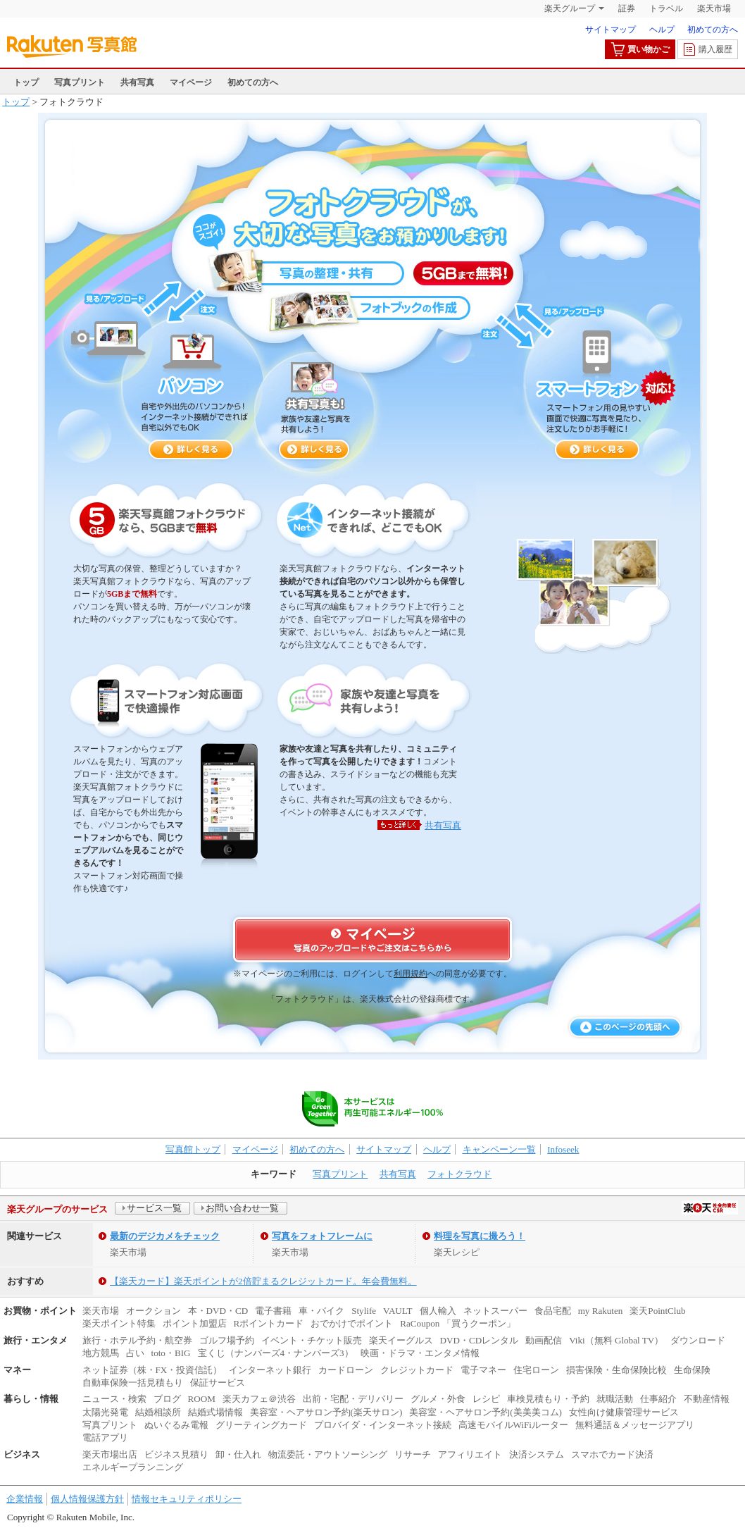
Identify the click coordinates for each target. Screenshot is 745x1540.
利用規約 (410, 974)
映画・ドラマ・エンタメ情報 (420, 1353)
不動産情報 (707, 1398)
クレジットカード (416, 1370)
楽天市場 (714, 8)
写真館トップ (192, 1149)
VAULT (398, 1310)
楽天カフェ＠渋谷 (259, 1398)
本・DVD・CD (218, 1310)
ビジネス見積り (176, 1454)
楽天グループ (569, 8)
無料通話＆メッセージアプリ (634, 1425)
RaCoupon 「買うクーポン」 (457, 1323)
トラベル (666, 8)
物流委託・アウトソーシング (327, 1454)
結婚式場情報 (215, 1412)
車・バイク (321, 1310)
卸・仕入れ (238, 1454)
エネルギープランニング (132, 1467)
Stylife (363, 1310)
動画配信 (543, 1340)
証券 (626, 8)
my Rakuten (600, 1310)
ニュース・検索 (114, 1398)
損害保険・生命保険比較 (616, 1370)
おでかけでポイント (352, 1323)
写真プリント (79, 82)
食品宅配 (552, 1310)
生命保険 (692, 1370)
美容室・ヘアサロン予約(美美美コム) (485, 1412)
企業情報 (24, 1499)
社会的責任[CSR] (710, 1207)
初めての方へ (712, 30)
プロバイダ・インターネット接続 (382, 1425)
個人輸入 (438, 1310)
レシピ (486, 1398)
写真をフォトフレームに (322, 1236)
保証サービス (217, 1382)
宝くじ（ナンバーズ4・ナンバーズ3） (275, 1353)
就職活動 (614, 1398)
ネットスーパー (495, 1310)
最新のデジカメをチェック (165, 1236)
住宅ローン (536, 1370)
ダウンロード (697, 1340)
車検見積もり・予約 (548, 1398)
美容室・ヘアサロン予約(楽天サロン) (326, 1412)
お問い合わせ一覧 (242, 1208)
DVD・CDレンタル (479, 1340)
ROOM (201, 1398)
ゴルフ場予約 (226, 1340)
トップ (26, 82)
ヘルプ (662, 30)
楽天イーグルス (401, 1340)
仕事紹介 (658, 1398)
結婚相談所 (158, 1412)
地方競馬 (100, 1353)
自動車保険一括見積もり (132, 1382)
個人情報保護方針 (87, 1499)
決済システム (536, 1454)
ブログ (167, 1398)
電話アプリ (105, 1437)
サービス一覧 (154, 1208)
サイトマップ (610, 30)
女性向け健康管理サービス (624, 1412)
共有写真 (137, 82)
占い (135, 1353)
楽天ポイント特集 (119, 1323)
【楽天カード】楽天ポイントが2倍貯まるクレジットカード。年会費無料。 (263, 1281)
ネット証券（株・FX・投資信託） (152, 1370)
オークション (153, 1310)
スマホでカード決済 (612, 1454)
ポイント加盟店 (195, 1323)
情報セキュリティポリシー (187, 1499)
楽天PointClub (657, 1310)
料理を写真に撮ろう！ (479, 1236)
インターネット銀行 (270, 1370)
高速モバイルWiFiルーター (513, 1425)
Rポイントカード (269, 1323)
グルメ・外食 (438, 1398)
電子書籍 (273, 1310)
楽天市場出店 (109, 1454)
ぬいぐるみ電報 (176, 1425)
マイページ (191, 82)
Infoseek (563, 1149)
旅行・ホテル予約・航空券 (137, 1340)
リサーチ (412, 1454)
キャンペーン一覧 (499, 1149)
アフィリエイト (470, 1454)
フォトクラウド (459, 1174)
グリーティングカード (261, 1425)
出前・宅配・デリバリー (353, 1398)
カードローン (345, 1370)
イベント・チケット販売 (311, 1340)
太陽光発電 (105, 1412)
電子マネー (483, 1370)
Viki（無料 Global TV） (616, 1340)
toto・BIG (171, 1353)
